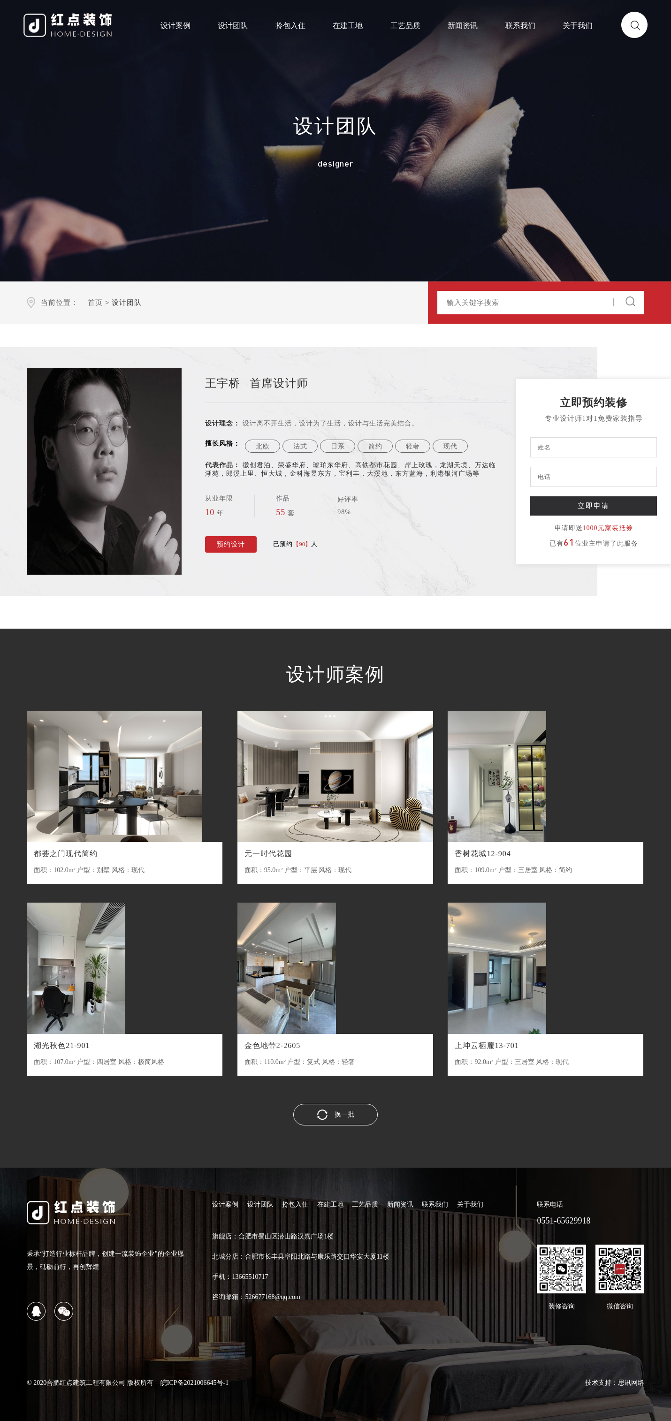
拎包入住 (290, 26)
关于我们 (578, 26)
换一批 (335, 1114)
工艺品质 (405, 26)
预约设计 (231, 544)
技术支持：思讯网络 (614, 1382)
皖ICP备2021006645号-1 (194, 1382)
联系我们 (520, 26)
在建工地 (348, 26)
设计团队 (233, 26)
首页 (95, 302)
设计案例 (175, 26)
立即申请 (594, 505)
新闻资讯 (463, 26)
